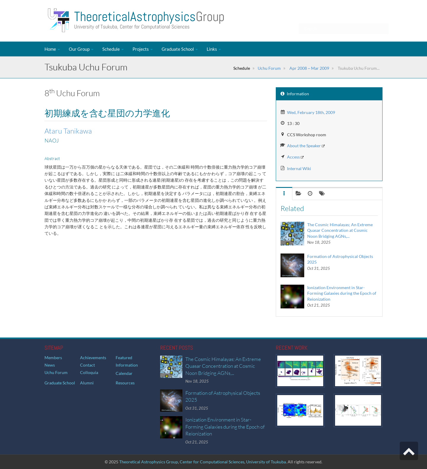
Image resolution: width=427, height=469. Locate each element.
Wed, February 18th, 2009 (311, 112)
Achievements (93, 357)
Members (53, 357)
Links (214, 49)
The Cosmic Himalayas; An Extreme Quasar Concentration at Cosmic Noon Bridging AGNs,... (340, 230)
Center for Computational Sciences (212, 461)
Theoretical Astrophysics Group (148, 461)
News (49, 364)
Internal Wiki (299, 168)
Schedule (113, 49)
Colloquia (89, 372)
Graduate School (180, 49)
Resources (125, 382)
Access (293, 156)
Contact (87, 364)
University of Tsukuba (266, 461)
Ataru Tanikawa (68, 130)
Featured (124, 357)
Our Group (81, 49)
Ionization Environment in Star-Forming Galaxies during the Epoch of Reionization (341, 293)
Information (127, 364)
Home (52, 49)
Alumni (87, 382)
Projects (143, 49)
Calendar (124, 373)
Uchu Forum (269, 68)
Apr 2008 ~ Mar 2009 (309, 68)
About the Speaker (304, 145)
